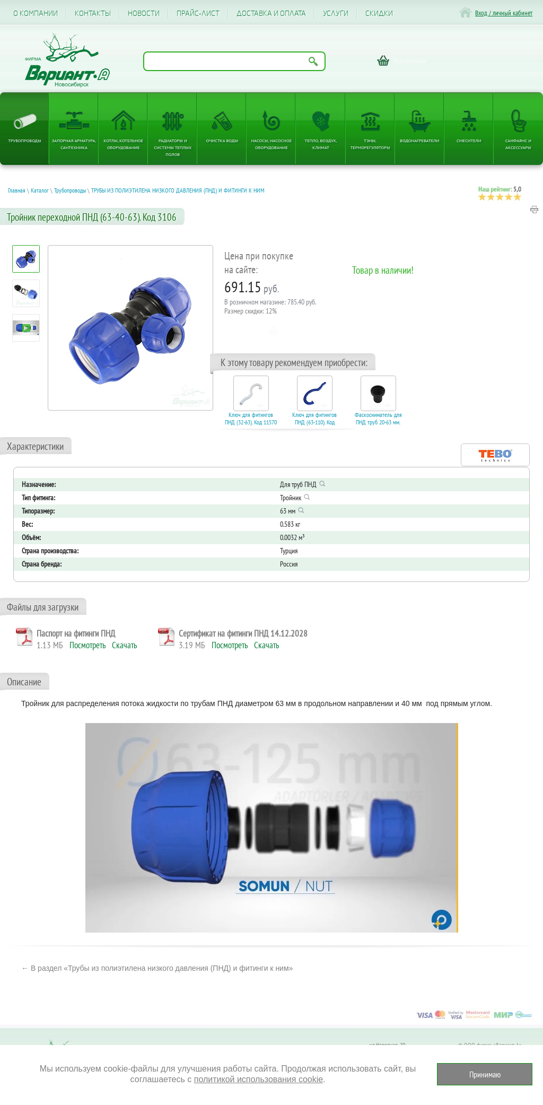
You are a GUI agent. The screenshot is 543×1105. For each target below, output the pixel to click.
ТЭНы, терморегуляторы (370, 143)
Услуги (335, 14)
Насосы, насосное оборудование (271, 143)
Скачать (124, 645)
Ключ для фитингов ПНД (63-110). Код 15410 (314, 422)
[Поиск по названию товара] (234, 61)
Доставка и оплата (271, 14)
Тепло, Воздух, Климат (321, 143)
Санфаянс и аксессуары (518, 143)
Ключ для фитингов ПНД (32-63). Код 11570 (251, 418)
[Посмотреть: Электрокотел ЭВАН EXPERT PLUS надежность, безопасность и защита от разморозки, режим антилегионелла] (26, 328)
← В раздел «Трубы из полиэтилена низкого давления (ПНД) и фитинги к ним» (157, 968)
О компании (35, 14)
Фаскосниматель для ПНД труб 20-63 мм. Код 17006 (378, 422)
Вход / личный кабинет (503, 13)
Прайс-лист (198, 14)
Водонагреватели (419, 140)
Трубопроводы (24, 140)
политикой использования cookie (258, 1079)
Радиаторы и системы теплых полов (172, 147)
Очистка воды (222, 140)
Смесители (469, 140)
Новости (144, 14)
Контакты (93, 14)
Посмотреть (87, 645)
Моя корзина (409, 60)
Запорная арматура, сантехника (74, 143)
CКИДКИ (379, 14)
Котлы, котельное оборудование (123, 143)
